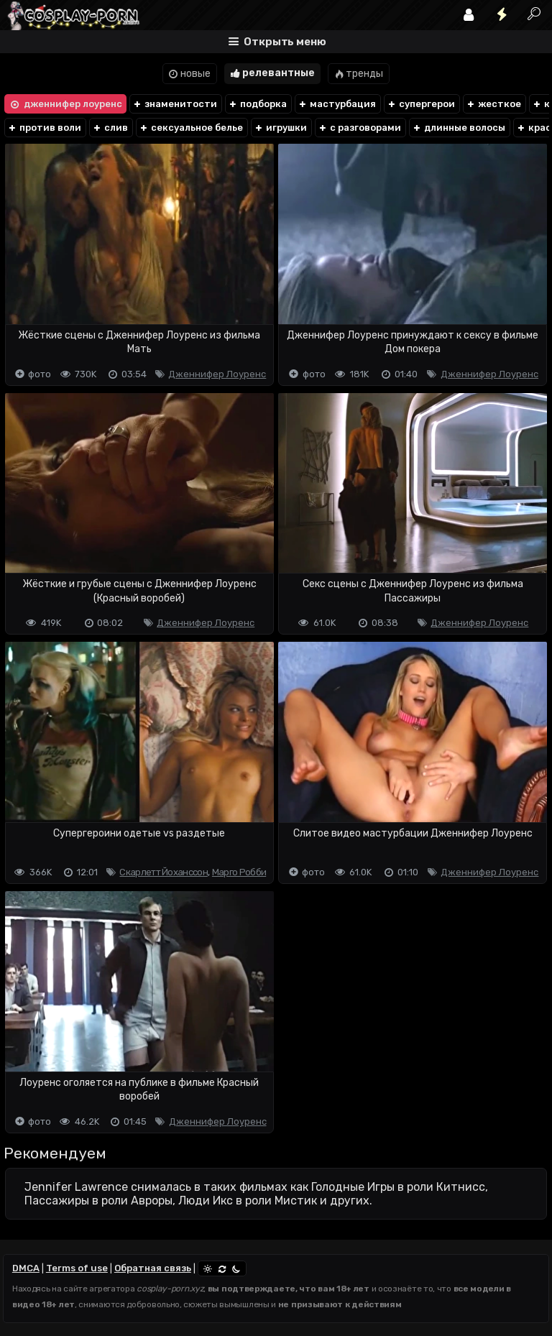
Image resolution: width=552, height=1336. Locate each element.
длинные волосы (458, 127)
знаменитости (174, 103)
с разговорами (359, 127)
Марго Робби (239, 872)
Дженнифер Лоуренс (217, 374)
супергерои (421, 103)
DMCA (26, 1268)
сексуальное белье (191, 127)
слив (110, 127)
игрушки (280, 127)
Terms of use (77, 1268)
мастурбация (337, 103)
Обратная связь (152, 1268)
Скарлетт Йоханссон (163, 872)
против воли (44, 127)
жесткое (493, 103)
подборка (257, 103)
